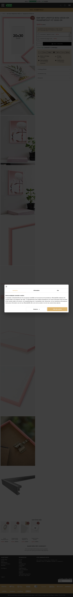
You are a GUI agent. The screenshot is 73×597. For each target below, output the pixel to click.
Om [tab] (58, 290)
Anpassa (36, 309)
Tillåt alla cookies (57, 309)
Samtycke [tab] (15, 290)
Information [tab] (36, 290)
